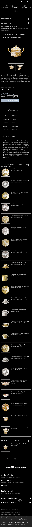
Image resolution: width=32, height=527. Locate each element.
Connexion (21, 1)
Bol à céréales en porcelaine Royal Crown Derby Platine (19, 251)
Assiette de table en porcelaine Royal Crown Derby (20, 169)
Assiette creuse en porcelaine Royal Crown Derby (19, 216)
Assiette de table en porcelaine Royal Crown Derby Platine (20, 181)
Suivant (25, 67)
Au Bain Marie (7, 475)
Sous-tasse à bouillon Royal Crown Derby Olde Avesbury (19, 404)
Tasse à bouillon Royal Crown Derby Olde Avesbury (19, 392)
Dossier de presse (6, 488)
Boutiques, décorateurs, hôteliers (10, 493)
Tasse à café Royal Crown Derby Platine (18, 310)
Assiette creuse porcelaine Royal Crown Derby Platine (19, 228)
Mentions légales (6, 514)
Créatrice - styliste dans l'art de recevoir (12, 482)
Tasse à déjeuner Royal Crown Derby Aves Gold (20, 333)
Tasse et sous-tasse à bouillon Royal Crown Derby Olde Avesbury (19, 381)
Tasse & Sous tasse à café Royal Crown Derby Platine (19, 298)
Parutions (14, 488)
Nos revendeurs (13, 509)
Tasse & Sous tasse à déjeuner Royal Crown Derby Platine (20, 357)
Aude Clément (7, 480)
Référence (4, 87)
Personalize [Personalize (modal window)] (10, 524)
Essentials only (19, 522)
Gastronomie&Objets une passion (10, 477)
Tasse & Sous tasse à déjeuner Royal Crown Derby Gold (20, 322)
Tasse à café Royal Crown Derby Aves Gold (18, 275)
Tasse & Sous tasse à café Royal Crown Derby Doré (18, 263)
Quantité (3, 96)
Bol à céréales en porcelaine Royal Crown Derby (19, 239)
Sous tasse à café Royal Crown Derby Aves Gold (20, 286)
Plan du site (16, 514)
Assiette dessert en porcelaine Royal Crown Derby (19, 193)
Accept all (22, 520)
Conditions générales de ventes (10, 512)
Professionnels (7, 491)
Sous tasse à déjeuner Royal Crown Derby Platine (19, 369)
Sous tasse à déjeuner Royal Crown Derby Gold (19, 345)
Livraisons (4, 509)
